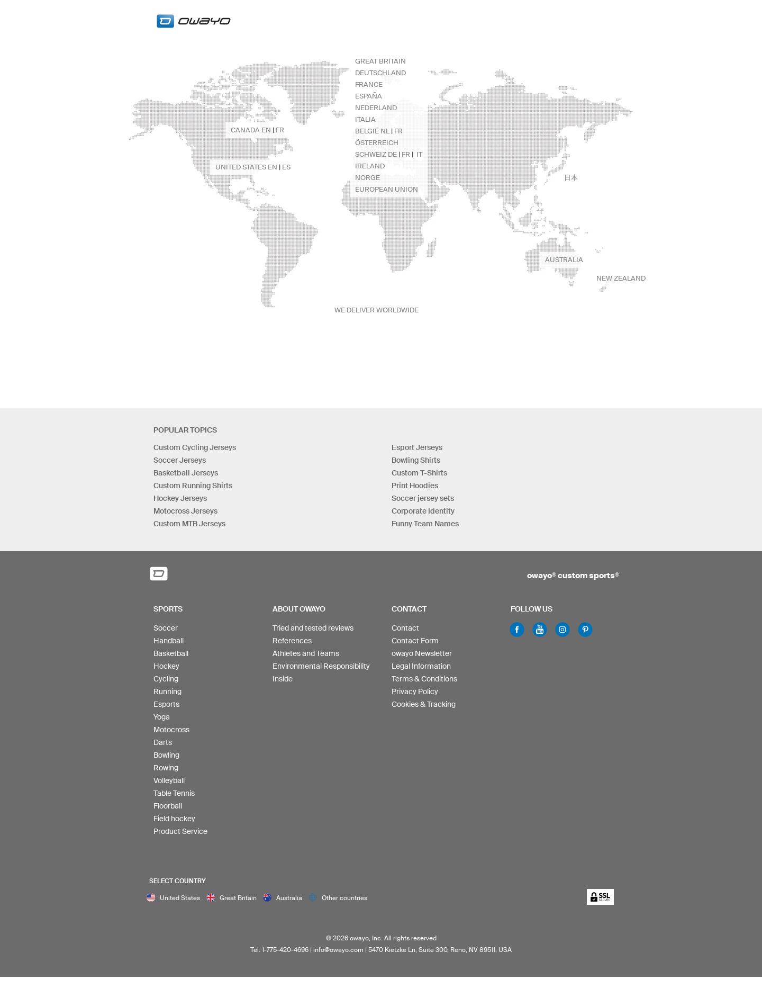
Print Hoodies (415, 485)
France (369, 84)
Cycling (165, 679)
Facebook (517, 629)
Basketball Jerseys (185, 473)
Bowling (166, 755)
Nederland (376, 108)
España (368, 96)
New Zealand (621, 278)
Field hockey (174, 818)
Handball (168, 640)
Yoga (161, 717)
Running (167, 691)
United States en (246, 167)
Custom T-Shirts (419, 473)
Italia (365, 119)
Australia (564, 260)
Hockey (166, 666)
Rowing (165, 768)
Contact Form (415, 640)
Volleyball (169, 780)
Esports (166, 704)
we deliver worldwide (376, 310)
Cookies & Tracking (424, 704)
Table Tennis (174, 793)
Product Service (180, 831)
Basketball (170, 653)
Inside (283, 679)
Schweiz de (376, 154)
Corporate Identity (423, 511)
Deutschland (380, 73)
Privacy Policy (415, 691)
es (286, 167)
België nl (372, 131)
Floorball (167, 806)
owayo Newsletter (422, 653)
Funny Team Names (425, 523)
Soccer (165, 628)
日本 (571, 178)
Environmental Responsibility (321, 666)
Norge (367, 178)
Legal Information (421, 666)
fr (398, 131)
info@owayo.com (338, 949)
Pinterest (585, 629)
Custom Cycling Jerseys (194, 447)
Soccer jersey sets (423, 498)
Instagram (562, 629)
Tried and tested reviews (313, 628)
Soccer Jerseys (179, 460)
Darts (162, 742)
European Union (386, 189)
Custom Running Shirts (192, 485)
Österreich (376, 143)
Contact (405, 628)
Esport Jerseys (417, 447)
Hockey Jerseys (180, 498)
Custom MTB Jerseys (189, 523)
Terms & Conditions (424, 679)
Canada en (251, 130)
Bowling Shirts (416, 460)
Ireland (370, 166)
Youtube (539, 629)
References (292, 640)
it (419, 154)
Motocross (171, 729)
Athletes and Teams (306, 653)
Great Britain (380, 61)
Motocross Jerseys (185, 511)
